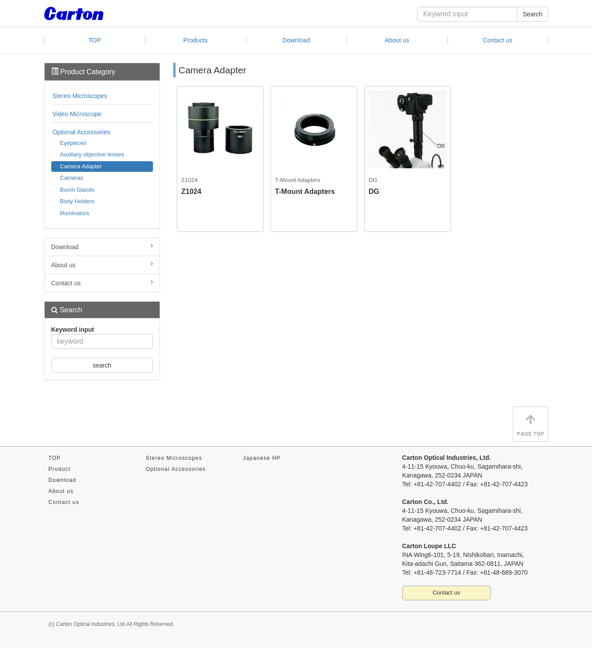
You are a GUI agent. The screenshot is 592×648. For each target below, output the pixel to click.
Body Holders (77, 201)
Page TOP (530, 424)
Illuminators (74, 213)
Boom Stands (77, 189)
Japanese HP (262, 458)
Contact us (497, 40)
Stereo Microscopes (80, 95)
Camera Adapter (81, 166)
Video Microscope (77, 113)
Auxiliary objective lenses (92, 154)
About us (397, 40)
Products (195, 40)
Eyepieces (73, 143)
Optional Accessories (82, 132)
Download (296, 40)
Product (60, 469)
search (102, 365)
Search (532, 14)
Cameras (72, 177)
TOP (94, 40)
